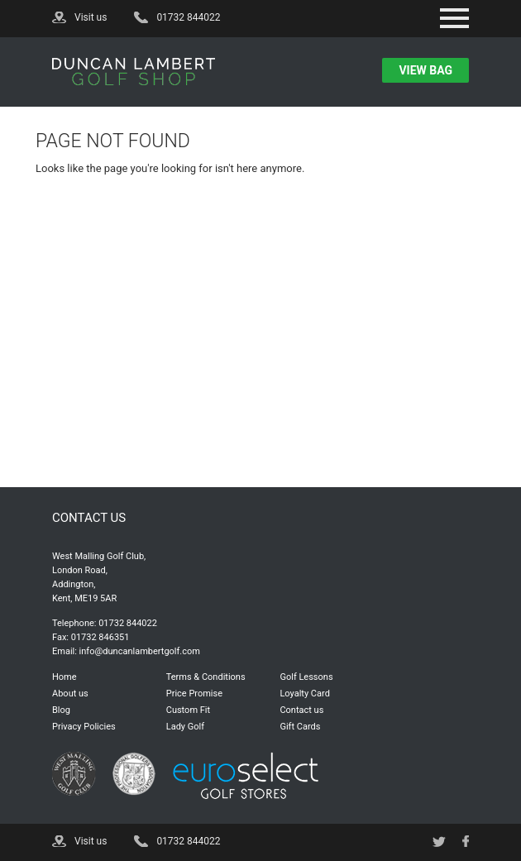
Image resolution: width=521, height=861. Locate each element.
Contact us (301, 710)
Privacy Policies (84, 726)
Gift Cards (300, 726)
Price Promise (194, 693)
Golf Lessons (306, 677)
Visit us (90, 17)
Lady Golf (185, 726)
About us (70, 693)
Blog (61, 710)
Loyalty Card (304, 693)
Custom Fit (188, 710)
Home (64, 677)
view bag (425, 70)
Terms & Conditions (206, 677)
